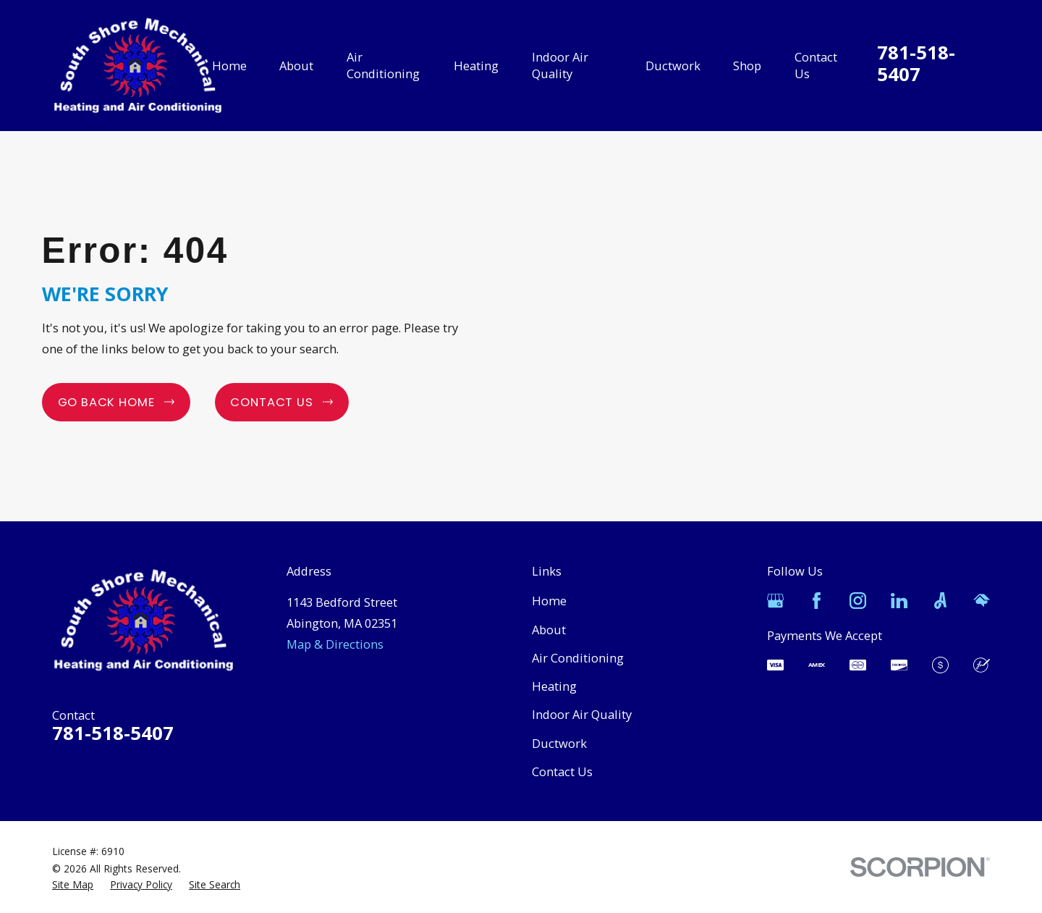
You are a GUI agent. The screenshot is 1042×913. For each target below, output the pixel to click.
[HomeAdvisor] (981, 600)
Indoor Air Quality (582, 714)
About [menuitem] (296, 65)
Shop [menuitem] (747, 65)
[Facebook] (816, 600)
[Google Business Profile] (775, 600)
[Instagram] (858, 600)
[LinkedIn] (899, 600)
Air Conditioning (578, 657)
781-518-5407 (916, 64)
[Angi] (940, 600)
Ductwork (559, 743)
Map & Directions (335, 644)
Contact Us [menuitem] (816, 65)
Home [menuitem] (229, 65)
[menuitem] (72, 884)
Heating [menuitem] (476, 65)
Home (549, 600)
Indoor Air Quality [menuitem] (560, 65)
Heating (554, 686)
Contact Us (562, 771)
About (549, 629)
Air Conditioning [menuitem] (383, 65)
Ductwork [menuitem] (672, 65)
